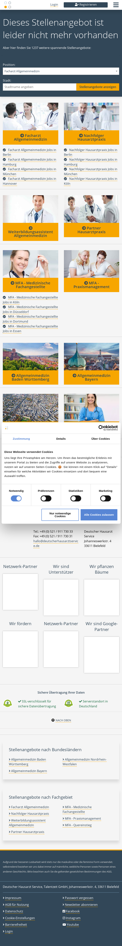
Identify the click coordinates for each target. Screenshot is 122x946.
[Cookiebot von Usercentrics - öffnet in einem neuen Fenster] (101, 428)
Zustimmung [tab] (21, 438)
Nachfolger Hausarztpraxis (91, 137)
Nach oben (63, 720)
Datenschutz (14, 911)
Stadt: (61, 84)
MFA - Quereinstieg (77, 825)
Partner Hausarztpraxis (91, 229)
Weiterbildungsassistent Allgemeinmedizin (30, 232)
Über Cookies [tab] (100, 438)
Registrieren (86, 4)
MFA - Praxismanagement (92, 284)
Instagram (73, 918)
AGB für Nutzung (17, 905)
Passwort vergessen (79, 898)
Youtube (73, 924)
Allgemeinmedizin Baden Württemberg (30, 377)
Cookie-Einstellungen (20, 918)
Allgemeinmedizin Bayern (91, 377)
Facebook (73, 911)
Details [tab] (61, 438)
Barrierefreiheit (16, 924)
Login (54, 4)
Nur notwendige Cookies (60, 515)
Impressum (13, 898)
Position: (61, 69)
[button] (116, 6)
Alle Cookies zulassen (99, 514)
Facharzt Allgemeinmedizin (30, 137)
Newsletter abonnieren (81, 905)
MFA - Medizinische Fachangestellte (30, 284)
